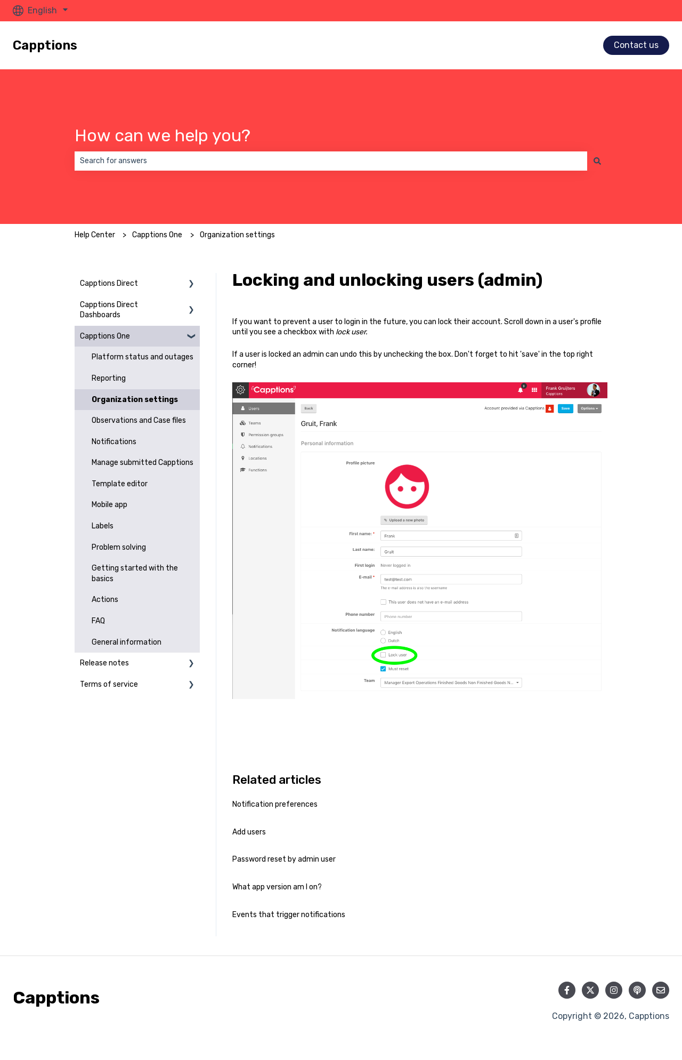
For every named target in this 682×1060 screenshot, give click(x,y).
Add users (249, 832)
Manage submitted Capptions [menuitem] (142, 462)
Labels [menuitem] (102, 526)
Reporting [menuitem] (109, 378)
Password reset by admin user (284, 859)
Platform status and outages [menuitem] (142, 357)
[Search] (597, 161)
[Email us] (660, 990)
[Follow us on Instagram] (613, 990)
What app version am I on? (277, 887)
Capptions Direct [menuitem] (109, 283)
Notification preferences (275, 804)
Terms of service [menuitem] (109, 684)
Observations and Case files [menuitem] (139, 420)
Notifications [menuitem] (114, 441)
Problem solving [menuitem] (119, 547)
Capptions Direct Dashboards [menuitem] (109, 310)
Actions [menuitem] (105, 599)
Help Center (95, 234)
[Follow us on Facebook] (566, 990)
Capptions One (157, 234)
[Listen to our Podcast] (637, 990)
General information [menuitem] (126, 642)
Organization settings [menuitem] (135, 399)
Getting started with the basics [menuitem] (135, 573)
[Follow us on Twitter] (590, 990)
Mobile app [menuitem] (109, 504)
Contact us (636, 45)
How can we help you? (162, 135)
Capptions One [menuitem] (105, 336)
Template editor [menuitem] (120, 483)
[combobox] (331, 161)
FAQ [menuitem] (98, 620)
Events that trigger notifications (288, 914)
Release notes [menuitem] (104, 663)
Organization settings (237, 234)
